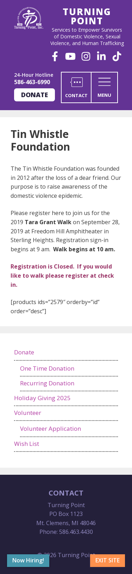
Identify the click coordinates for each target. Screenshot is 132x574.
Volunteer (27, 413)
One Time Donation (47, 368)
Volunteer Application (50, 428)
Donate (34, 94)
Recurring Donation (47, 383)
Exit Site (107, 560)
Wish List (26, 444)
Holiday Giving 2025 (42, 398)
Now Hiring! (28, 560)
